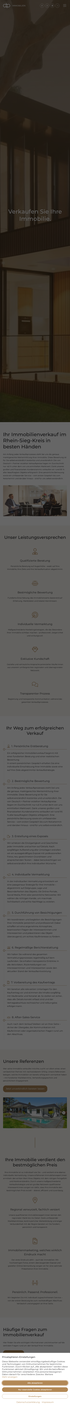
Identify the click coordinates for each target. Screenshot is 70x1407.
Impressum (48, 1402)
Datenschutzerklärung (28, 1402)
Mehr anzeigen (9, 1377)
